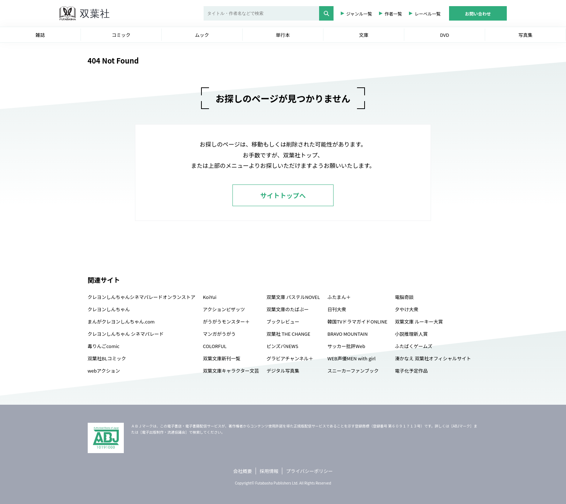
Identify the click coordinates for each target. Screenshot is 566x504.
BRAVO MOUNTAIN (347, 333)
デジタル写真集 (282, 370)
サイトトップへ (283, 195)
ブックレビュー (282, 321)
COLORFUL (215, 346)
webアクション (104, 370)
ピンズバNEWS (282, 346)
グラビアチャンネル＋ (289, 358)
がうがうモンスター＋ (226, 321)
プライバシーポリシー (309, 471)
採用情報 (269, 471)
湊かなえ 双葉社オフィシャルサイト (433, 358)
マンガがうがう (219, 333)
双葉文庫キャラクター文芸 (231, 370)
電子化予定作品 (411, 370)
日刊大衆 (336, 309)
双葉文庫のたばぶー (287, 309)
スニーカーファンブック (353, 370)
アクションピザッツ (224, 309)
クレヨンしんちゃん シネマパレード (126, 333)
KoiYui (210, 297)
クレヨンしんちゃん (109, 309)
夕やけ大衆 (406, 309)
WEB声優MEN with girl (351, 358)
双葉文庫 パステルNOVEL (293, 297)
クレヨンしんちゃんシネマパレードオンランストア (142, 297)
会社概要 (242, 471)
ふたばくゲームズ (413, 346)
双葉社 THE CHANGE (288, 333)
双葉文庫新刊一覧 (221, 358)
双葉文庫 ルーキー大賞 (419, 321)
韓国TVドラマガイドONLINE (357, 321)
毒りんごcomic (103, 346)
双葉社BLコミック (107, 358)
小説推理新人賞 (411, 333)
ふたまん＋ (339, 297)
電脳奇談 (404, 297)
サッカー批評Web (346, 346)
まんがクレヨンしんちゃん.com (121, 321)
